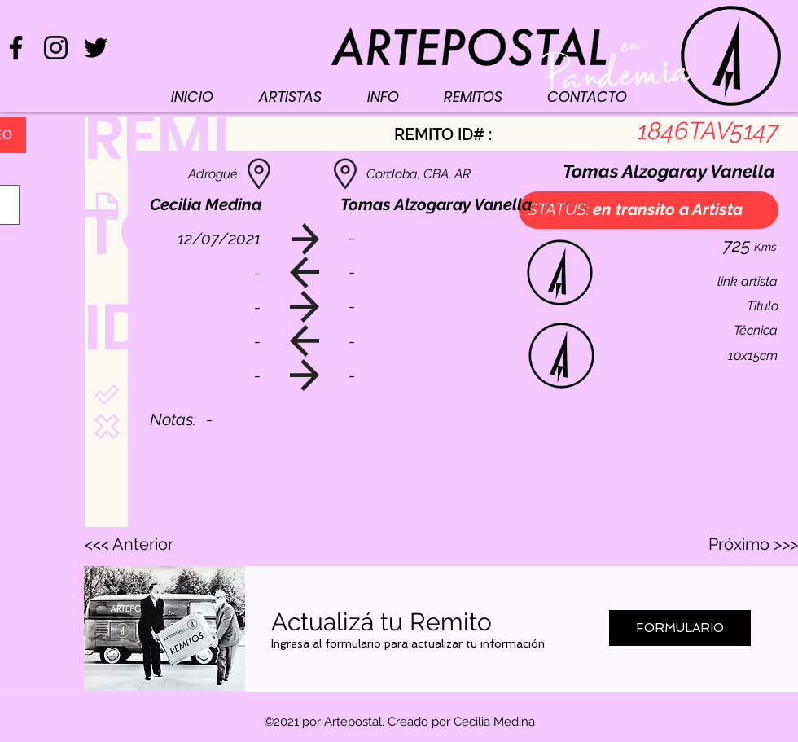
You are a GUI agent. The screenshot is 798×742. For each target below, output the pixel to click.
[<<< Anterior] (138, 544)
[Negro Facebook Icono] (16, 48)
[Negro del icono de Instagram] (56, 48)
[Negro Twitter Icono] (96, 48)
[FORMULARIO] (680, 628)
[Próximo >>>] (753, 544)
